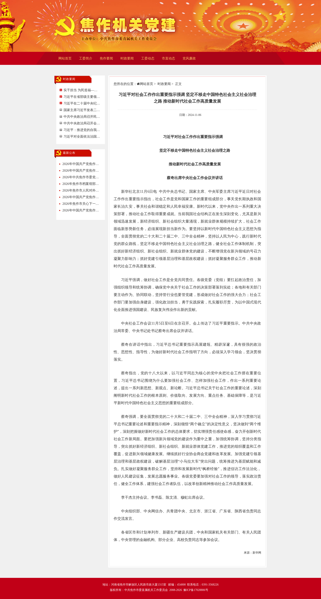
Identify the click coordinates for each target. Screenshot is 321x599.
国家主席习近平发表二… (82, 110)
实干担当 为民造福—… (80, 90)
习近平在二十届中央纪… (82, 103)
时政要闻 (127, 58)
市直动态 (168, 58)
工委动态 (147, 58)
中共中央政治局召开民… (82, 116)
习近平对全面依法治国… (82, 136)
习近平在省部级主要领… (82, 96)
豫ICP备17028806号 (195, 590)
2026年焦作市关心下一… (81, 203)
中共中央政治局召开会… (82, 123)
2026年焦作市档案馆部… (81, 184)
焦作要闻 (106, 58)
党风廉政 (189, 58)
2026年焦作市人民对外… (81, 190)
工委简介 (85, 58)
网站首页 (65, 58)
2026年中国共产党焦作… (81, 164)
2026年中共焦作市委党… (81, 177)
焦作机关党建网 (117, 26)
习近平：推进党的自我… (82, 130)
